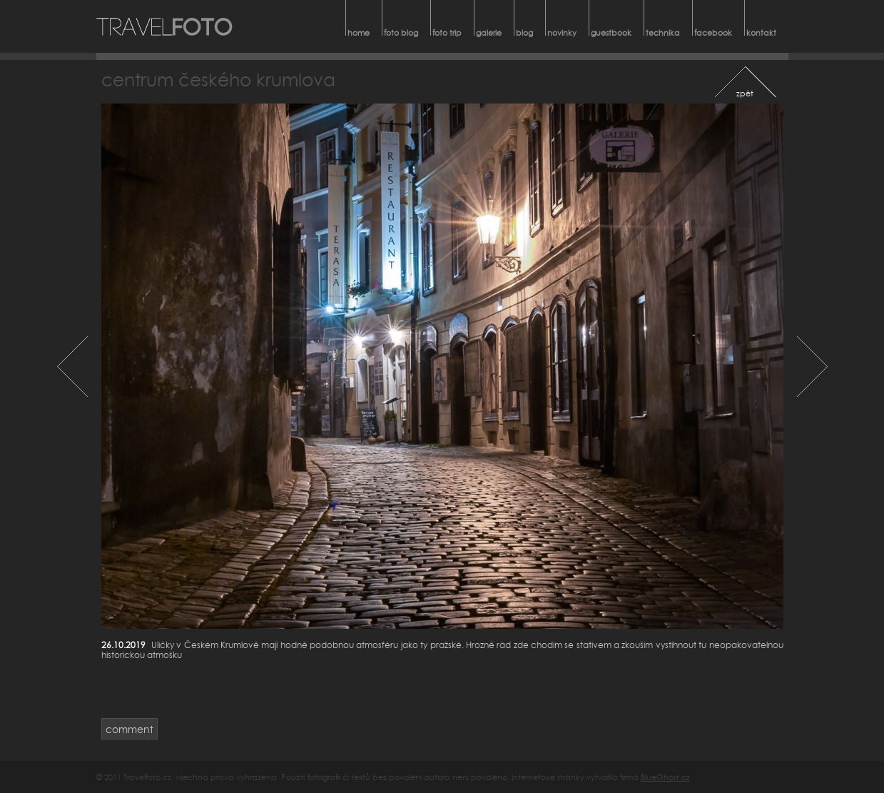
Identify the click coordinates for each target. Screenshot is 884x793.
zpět (744, 93)
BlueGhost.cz (665, 777)
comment (129, 729)
